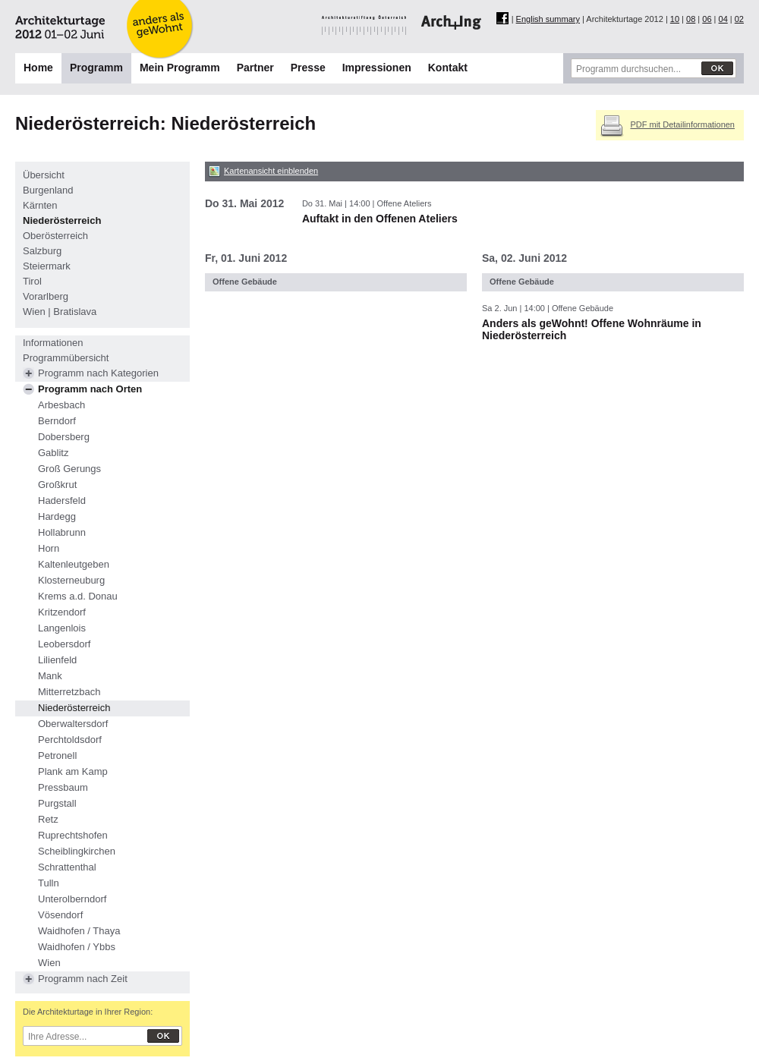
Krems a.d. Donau (78, 596)
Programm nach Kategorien (98, 373)
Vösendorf (60, 915)
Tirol (32, 281)
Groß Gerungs (69, 468)
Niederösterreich (62, 220)
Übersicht (44, 175)
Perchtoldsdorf (70, 739)
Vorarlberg (45, 296)
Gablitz (53, 452)
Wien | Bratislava (59, 311)
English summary (548, 19)
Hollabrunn (62, 532)
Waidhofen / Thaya (79, 931)
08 (690, 19)
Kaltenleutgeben (73, 564)
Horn (48, 548)
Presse (308, 67)
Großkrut (57, 484)
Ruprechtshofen (73, 835)
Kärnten (40, 205)
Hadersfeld (62, 500)
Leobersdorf (64, 644)
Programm (96, 67)
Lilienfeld (57, 660)
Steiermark (47, 266)
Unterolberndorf (72, 899)
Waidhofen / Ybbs (76, 946)
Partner (255, 67)
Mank (50, 676)
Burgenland (48, 190)
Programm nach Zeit (83, 978)
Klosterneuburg (71, 580)
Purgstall (57, 803)
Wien (49, 962)
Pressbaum (63, 787)
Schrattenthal (67, 867)
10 (674, 19)
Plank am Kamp (73, 771)
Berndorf (57, 421)
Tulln (48, 883)
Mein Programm (180, 67)
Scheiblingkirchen (76, 851)
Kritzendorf (62, 612)
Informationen (53, 342)
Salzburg (42, 251)
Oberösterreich (55, 235)
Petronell (57, 755)
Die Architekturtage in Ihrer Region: (88, 1011)
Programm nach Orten (90, 389)
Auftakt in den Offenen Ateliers (380, 218)
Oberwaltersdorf (73, 723)
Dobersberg (64, 436)
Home (38, 67)
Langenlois (62, 628)
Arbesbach (61, 405)
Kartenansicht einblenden (271, 170)
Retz (48, 819)
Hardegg (57, 516)
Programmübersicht (66, 358)
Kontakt (448, 67)
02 (739, 19)
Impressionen (376, 67)
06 (706, 19)
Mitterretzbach (69, 691)
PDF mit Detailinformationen (682, 124)
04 (723, 19)
